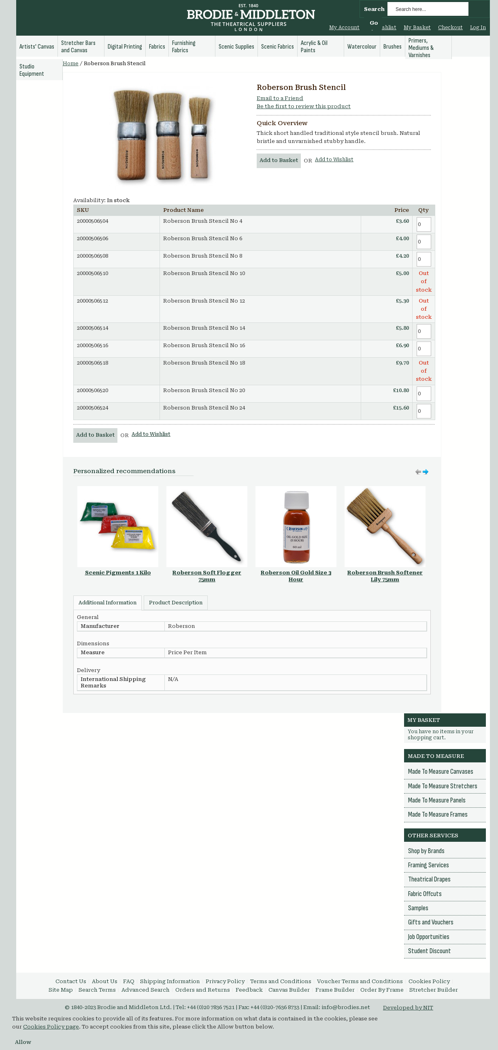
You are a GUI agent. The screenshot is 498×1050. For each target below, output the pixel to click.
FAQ (128, 981)
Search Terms (97, 990)
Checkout (450, 27)
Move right (418, 472)
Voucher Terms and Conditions (360, 981)
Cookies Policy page (51, 1027)
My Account (344, 27)
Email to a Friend (280, 98)
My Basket (417, 27)
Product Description (175, 603)
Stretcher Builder (433, 990)
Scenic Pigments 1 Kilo (118, 573)
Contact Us (70, 981)
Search (374, 9)
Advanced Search (145, 990)
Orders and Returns (202, 990)
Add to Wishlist (334, 159)
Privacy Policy (225, 981)
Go (374, 23)
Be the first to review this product (304, 106)
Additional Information (107, 603)
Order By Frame (382, 990)
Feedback (249, 990)
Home (71, 63)
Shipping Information (170, 981)
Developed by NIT (408, 1008)
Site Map (61, 990)
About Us (104, 981)
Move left (425, 472)
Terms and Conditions (280, 981)
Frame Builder (335, 990)
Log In (478, 27)
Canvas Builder (289, 990)
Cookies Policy (429, 981)
